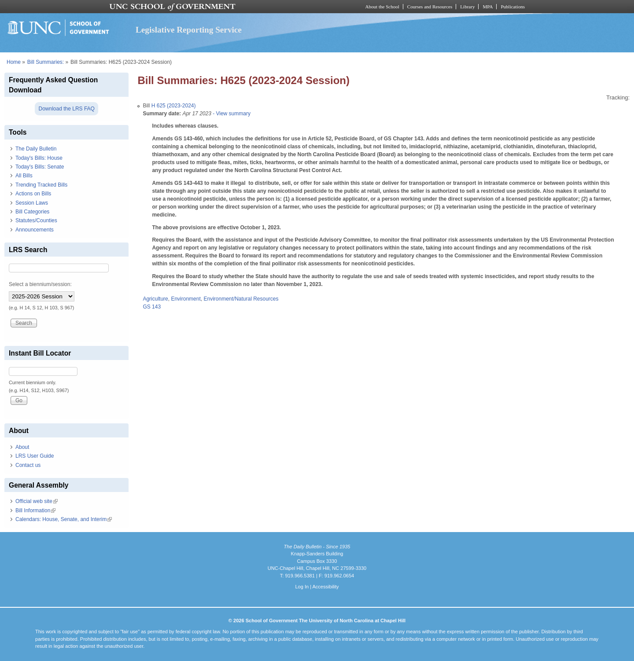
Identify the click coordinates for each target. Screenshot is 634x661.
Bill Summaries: (45, 62)
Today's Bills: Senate (39, 167)
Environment (185, 299)
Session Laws (31, 203)
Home (14, 62)
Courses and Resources (429, 6)
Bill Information (35, 510)
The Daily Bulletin (35, 149)
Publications (513, 6)
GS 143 (152, 307)
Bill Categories (32, 212)
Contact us (28, 465)
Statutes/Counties (36, 220)
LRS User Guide (34, 456)
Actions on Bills (33, 194)
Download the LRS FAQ (66, 109)
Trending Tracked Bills (41, 185)
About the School (382, 6)
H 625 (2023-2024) (173, 106)
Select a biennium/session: (40, 284)
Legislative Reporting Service (189, 29)
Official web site (36, 501)
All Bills (24, 176)
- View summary (231, 113)
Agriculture (155, 299)
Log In (302, 586)
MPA (488, 6)
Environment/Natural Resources (240, 299)
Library (467, 6)
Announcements (34, 230)
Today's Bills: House (39, 158)
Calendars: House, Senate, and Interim (63, 519)
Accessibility (325, 586)
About (22, 447)
